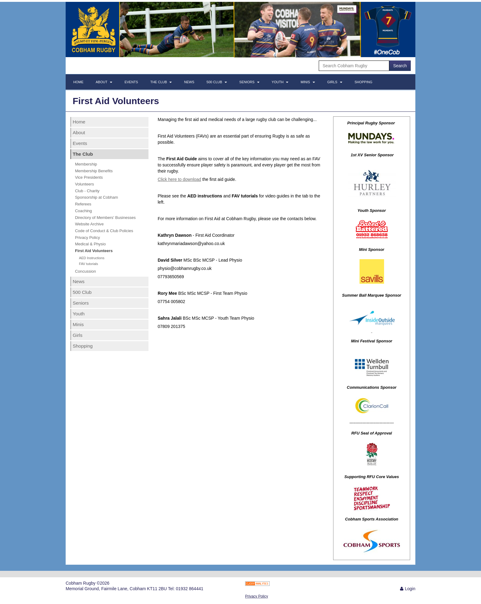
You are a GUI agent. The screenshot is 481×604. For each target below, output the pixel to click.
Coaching (83, 210)
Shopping (363, 82)
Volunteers (84, 184)
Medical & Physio (90, 244)
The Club (161, 82)
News (189, 82)
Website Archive (89, 224)
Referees (83, 204)
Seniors (249, 82)
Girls (334, 82)
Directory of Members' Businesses (105, 217)
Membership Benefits (94, 171)
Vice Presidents (89, 177)
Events (131, 82)
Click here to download (179, 179)
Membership (86, 164)
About (104, 82)
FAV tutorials (88, 264)
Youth (280, 82)
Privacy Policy (87, 237)
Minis (308, 82)
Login (410, 588)
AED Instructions (91, 258)
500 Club (216, 82)
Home (78, 82)
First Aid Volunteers (94, 250)
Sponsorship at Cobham (96, 197)
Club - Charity (87, 191)
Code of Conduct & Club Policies (104, 230)
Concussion (85, 271)
